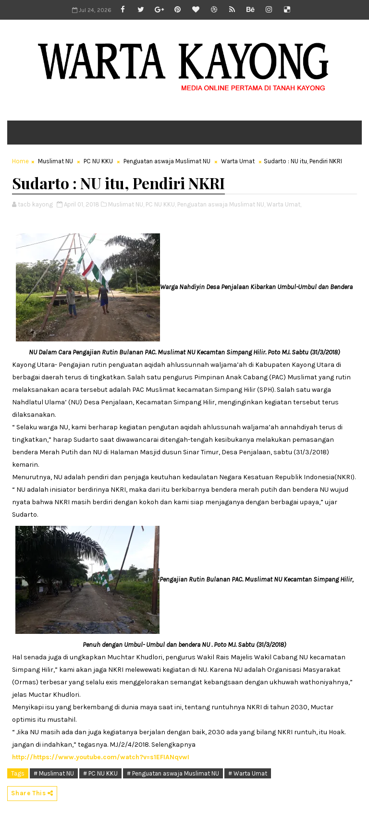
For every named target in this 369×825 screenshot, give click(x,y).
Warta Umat (238, 161)
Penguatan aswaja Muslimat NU (166, 161)
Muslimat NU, (126, 204)
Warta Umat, (284, 204)
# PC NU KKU (100, 773)
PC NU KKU (98, 161)
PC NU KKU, (161, 204)
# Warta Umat (247, 773)
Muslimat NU (55, 161)
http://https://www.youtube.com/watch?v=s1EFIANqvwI (100, 757)
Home (20, 161)
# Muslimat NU (54, 773)
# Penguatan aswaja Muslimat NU (173, 773)
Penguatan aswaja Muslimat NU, (221, 204)
